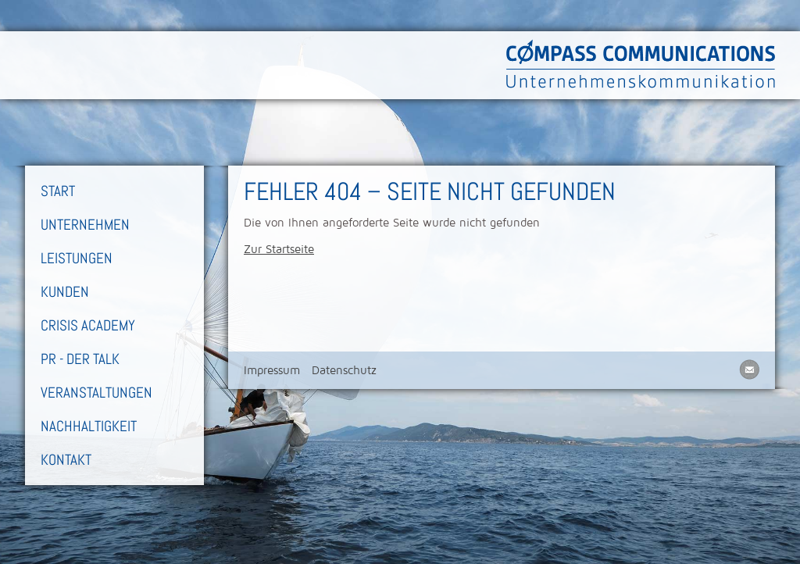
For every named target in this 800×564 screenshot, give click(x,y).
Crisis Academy (88, 325)
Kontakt (66, 459)
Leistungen (76, 258)
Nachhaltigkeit (89, 426)
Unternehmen (85, 224)
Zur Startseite (279, 249)
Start (58, 191)
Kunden (65, 292)
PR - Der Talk (80, 359)
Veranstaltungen (96, 392)
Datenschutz (344, 370)
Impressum (272, 370)
